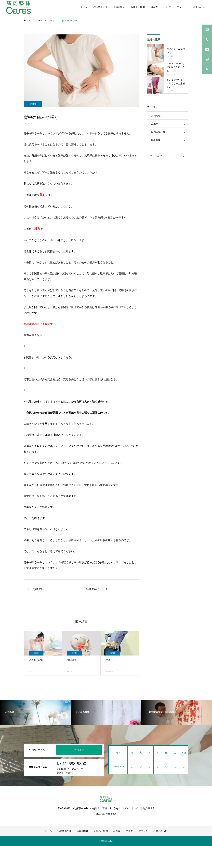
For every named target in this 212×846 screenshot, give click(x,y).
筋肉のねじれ (158, 132)
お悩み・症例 (138, 7)
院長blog (155, 140)
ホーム (83, 7)
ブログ (167, 7)
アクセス (181, 7)
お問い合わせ (199, 7)
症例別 (33, 104)
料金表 (154, 7)
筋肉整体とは (100, 7)
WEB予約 (79, 750)
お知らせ (155, 115)
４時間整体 (119, 7)
